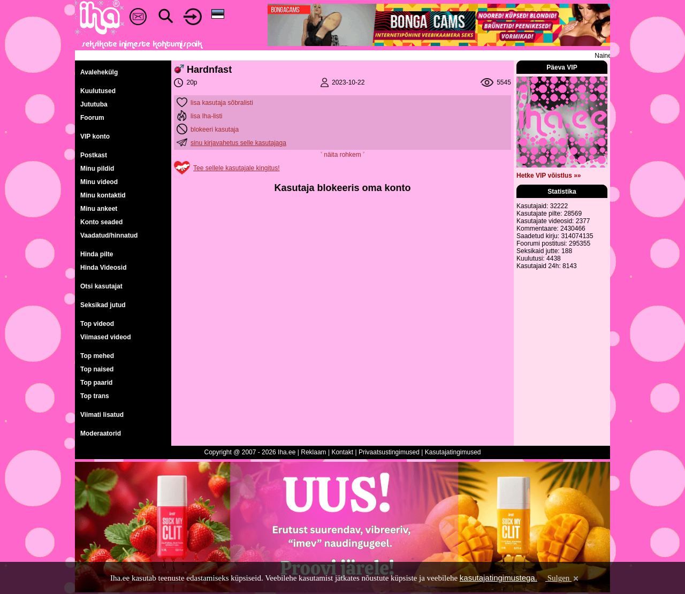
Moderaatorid (100, 433)
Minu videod (99, 182)
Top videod (97, 324)
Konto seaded (101, 222)
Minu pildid (97, 168)
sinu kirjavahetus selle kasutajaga (238, 143)
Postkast (93, 155)
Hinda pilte (96, 254)
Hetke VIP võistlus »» (548, 175)
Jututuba (94, 104)
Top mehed (97, 356)
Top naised (96, 369)
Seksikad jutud (103, 305)
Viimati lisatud (102, 414)
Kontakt (342, 452)
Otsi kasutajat (101, 286)
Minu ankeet (98, 208)
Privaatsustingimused (389, 452)
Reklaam (313, 452)
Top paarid (96, 382)
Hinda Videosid (103, 267)
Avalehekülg (99, 72)
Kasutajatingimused (453, 452)
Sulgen (562, 578)
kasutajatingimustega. (498, 577)
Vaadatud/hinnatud (109, 235)
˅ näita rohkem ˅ (342, 154)
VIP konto (95, 136)
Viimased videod (105, 337)
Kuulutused (98, 91)
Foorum (92, 117)
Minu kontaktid (103, 195)
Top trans (94, 396)
